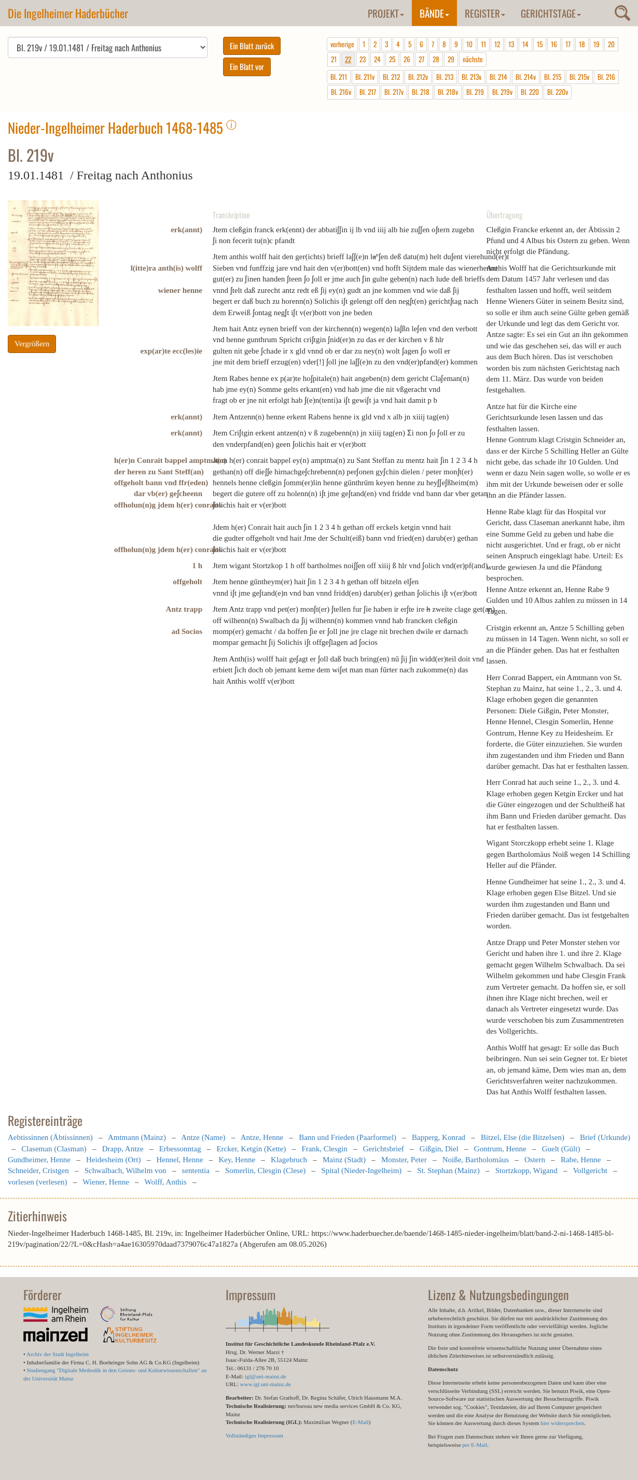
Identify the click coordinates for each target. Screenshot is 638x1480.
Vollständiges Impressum (254, 1435)
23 (362, 59)
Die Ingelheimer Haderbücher (68, 13)
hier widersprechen (562, 1423)
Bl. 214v (526, 77)
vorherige (342, 44)
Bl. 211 (338, 77)
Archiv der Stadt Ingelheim (57, 1354)
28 (436, 59)
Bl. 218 (420, 92)
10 (469, 44)
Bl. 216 (606, 77)
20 (611, 44)
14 (525, 44)
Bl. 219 (475, 92)
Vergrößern (32, 344)
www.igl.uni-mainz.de (265, 1384)
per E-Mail (474, 1445)
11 (483, 44)
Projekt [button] (386, 13)
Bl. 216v (341, 92)
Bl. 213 (444, 77)
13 (511, 44)
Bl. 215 (552, 77)
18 (582, 44)
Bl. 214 (498, 77)
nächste (473, 59)
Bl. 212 (391, 77)
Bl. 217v (394, 92)
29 (451, 59)
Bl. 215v (579, 77)
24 (377, 59)
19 (596, 44)
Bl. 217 (367, 92)
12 (497, 44)
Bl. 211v (365, 77)
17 (568, 44)
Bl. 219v (502, 92)
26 (407, 59)
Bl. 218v (448, 92)
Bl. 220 (530, 92)
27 (421, 59)
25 (392, 59)
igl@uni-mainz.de (265, 1376)
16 (554, 44)
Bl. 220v (557, 92)
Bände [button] (434, 13)
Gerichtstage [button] (551, 13)
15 (540, 44)
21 (334, 59)
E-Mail (360, 1422)
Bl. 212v (418, 77)
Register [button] (485, 13)
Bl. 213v (471, 77)
